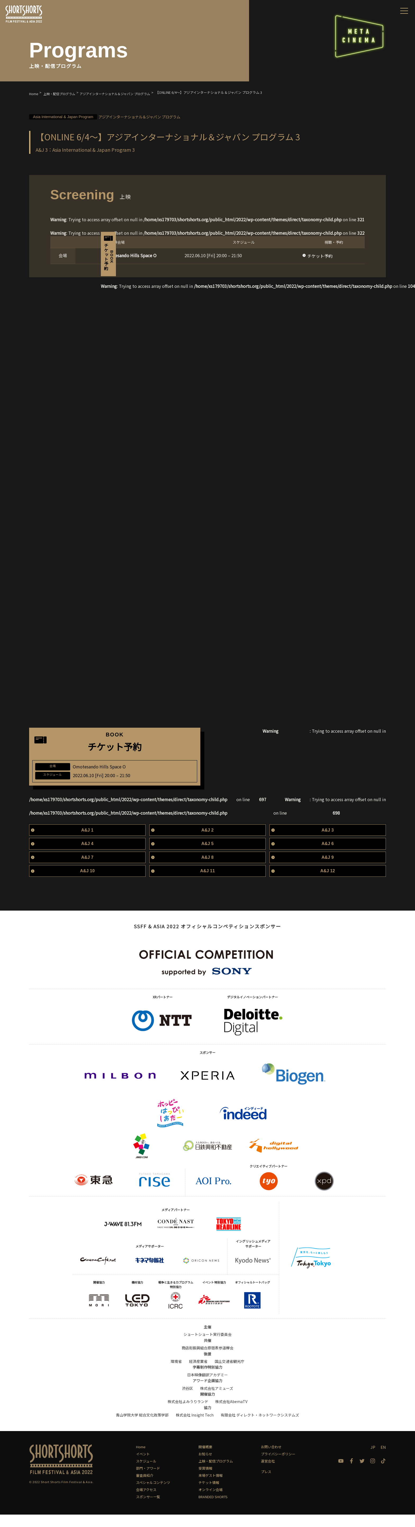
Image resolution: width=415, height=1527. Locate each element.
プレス (266, 1484)
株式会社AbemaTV (231, 1414)
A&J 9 (327, 870)
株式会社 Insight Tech (195, 1427)
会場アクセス (146, 1502)
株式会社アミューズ (216, 1400)
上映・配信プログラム (216, 1473)
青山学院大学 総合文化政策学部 (142, 1427)
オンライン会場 (211, 1502)
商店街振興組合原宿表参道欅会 (207, 1360)
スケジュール (146, 1473)
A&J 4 (87, 856)
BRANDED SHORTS (213, 1509)
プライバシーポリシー (278, 1466)
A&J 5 (207, 856)
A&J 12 (327, 883)
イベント (143, 1466)
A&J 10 (87, 883)
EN (383, 1459)
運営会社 (268, 1473)
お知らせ (205, 1466)
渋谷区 (187, 1400)
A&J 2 (207, 842)
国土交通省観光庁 (229, 1373)
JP (373, 1459)
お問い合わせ (271, 1459)
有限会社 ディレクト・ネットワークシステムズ (260, 1427)
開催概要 (205, 1459)
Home (141, 1459)
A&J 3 (327, 842)
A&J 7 (87, 870)
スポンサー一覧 (148, 1509)
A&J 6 (327, 856)
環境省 (176, 1373)
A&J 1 (87, 842)
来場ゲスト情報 (211, 1487)
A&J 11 (207, 883)
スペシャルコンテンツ (153, 1494)
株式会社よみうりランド (188, 1414)
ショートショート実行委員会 (207, 1346)
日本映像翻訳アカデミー (207, 1387)
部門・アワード (148, 1480)
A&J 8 (207, 870)
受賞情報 (205, 1480)
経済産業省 (198, 1373)
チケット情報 (209, 1494)
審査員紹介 (144, 1487)
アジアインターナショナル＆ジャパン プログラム (124, 116)
